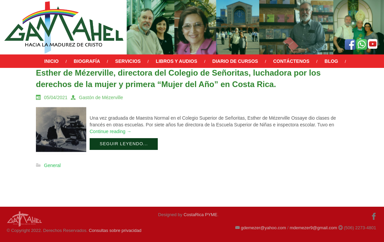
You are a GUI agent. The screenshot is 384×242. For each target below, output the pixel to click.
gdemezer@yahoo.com (263, 227)
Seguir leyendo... (124, 143)
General (52, 165)
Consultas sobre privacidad (115, 230)
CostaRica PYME (200, 214)
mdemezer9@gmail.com (313, 227)
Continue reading (111, 131)
